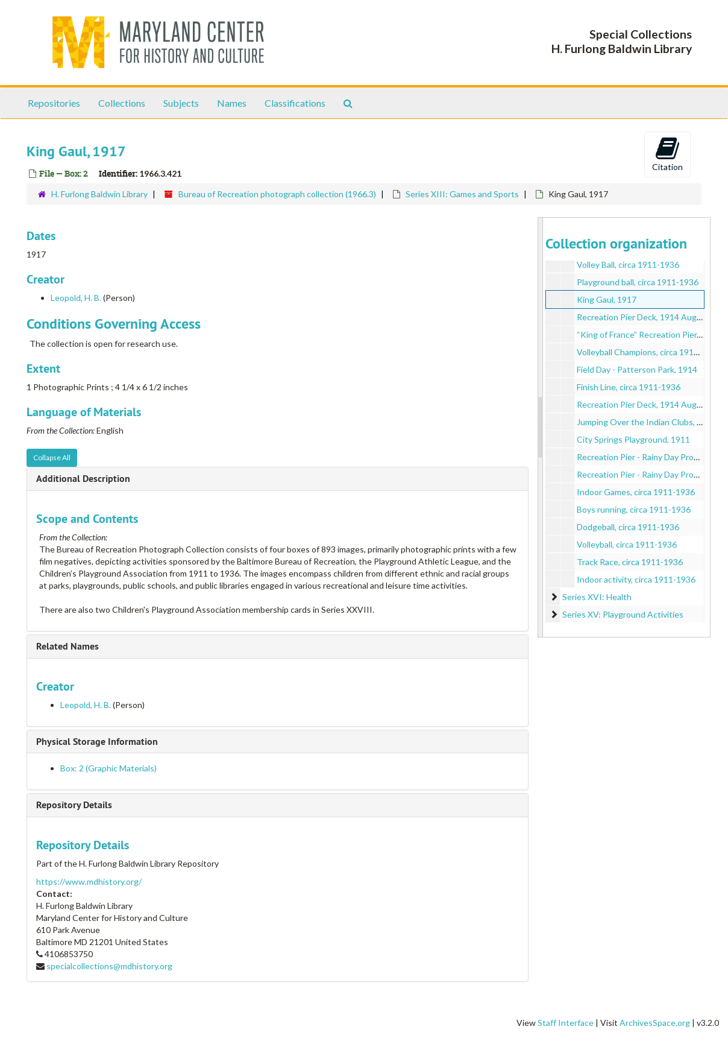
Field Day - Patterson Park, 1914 (637, 369)
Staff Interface (566, 1022)
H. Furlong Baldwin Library (99, 194)
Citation (667, 154)
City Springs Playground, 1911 (633, 439)
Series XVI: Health (597, 597)
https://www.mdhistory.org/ (89, 881)
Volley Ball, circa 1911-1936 (628, 264)
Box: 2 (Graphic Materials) (108, 768)
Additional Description (83, 478)
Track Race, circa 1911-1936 (630, 562)
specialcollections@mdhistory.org (109, 966)
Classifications (295, 103)
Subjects (181, 103)
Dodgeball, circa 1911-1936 (628, 527)
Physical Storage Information (97, 741)
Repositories (54, 103)
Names (231, 103)
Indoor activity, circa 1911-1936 (636, 579)
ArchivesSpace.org (655, 1022)
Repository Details (74, 805)
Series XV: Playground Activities (622, 614)
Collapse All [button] (52, 457)
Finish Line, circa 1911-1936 (628, 387)
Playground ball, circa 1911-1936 (637, 282)
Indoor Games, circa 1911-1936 (636, 492)
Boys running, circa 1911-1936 (634, 509)
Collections (121, 103)
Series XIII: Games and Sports (462, 194)
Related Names (67, 646)
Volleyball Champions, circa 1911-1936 (649, 352)
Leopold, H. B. (76, 298)
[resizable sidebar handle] (540, 427)
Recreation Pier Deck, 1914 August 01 (649, 317)
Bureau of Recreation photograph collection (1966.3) (277, 194)
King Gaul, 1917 (606, 299)
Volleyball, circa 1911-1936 (627, 544)
